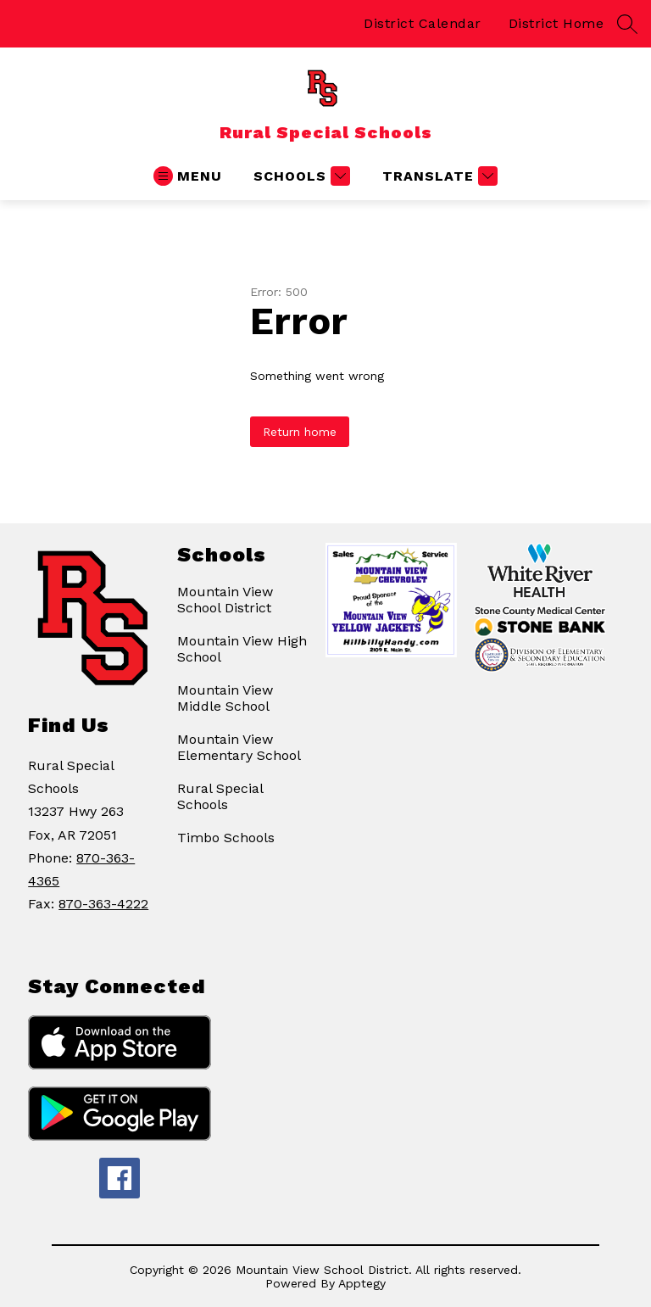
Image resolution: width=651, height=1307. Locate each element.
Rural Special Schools (220, 796)
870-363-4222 (103, 904)
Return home (300, 431)
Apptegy (362, 1283)
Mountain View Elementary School (239, 747)
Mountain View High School (242, 649)
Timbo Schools (226, 837)
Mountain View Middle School (225, 698)
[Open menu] (187, 176)
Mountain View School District (225, 600)
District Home (556, 23)
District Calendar (422, 23)
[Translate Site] (438, 176)
